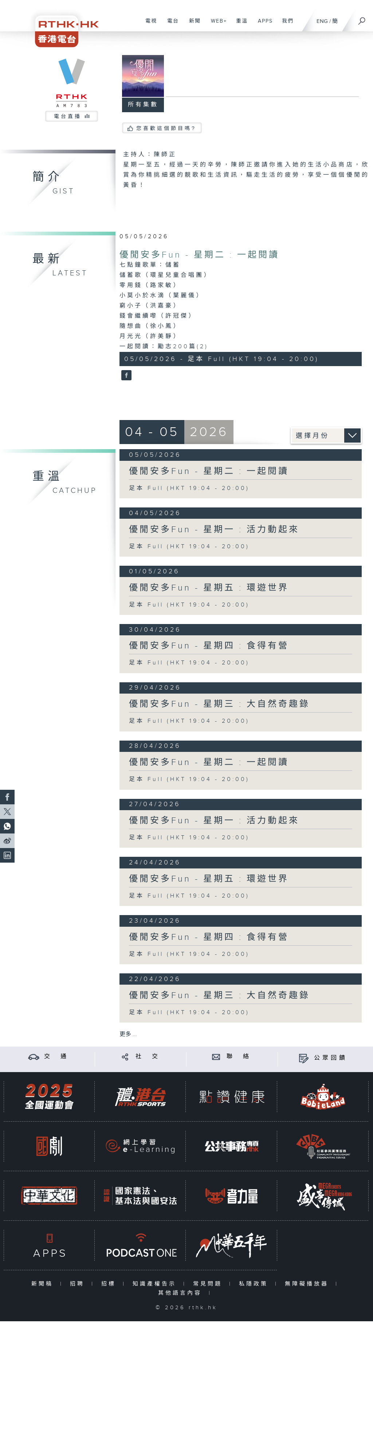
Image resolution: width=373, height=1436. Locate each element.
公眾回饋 (331, 1058)
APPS (262, 24)
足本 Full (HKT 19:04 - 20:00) (189, 488)
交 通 (56, 1056)
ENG (322, 21)
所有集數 (143, 104)
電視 (148, 24)
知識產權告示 (156, 1284)
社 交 (148, 1056)
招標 (110, 1284)
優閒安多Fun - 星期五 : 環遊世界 (209, 588)
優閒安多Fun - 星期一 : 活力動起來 (214, 530)
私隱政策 (255, 1284)
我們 (285, 24)
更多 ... (128, 1034)
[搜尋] (362, 18)
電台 (170, 24)
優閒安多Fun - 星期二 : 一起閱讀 (199, 255)
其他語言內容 (181, 1293)
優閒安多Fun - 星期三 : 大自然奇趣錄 (219, 704)
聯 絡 (239, 1056)
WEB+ (216, 24)
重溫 (239, 24)
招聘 (79, 1284)
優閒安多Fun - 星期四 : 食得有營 (209, 646)
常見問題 (209, 1284)
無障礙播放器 (308, 1284)
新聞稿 (43, 1284)
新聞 (192, 24)
